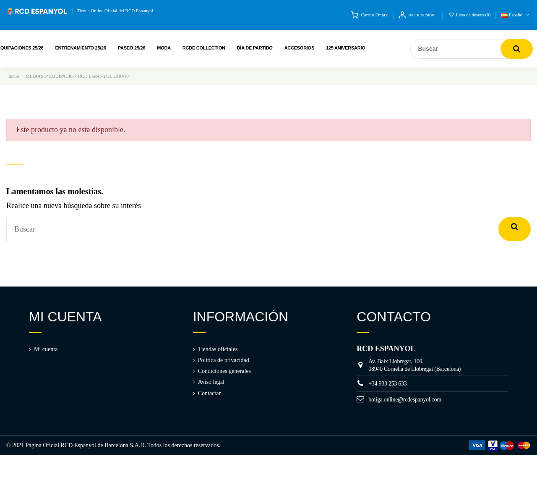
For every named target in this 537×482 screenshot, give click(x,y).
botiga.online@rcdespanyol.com (404, 399)
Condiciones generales (224, 371)
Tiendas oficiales (218, 349)
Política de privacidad (223, 360)
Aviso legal (211, 382)
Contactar (209, 393)
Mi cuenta (45, 349)
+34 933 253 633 (387, 383)
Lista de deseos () (470, 14)
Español (516, 14)
